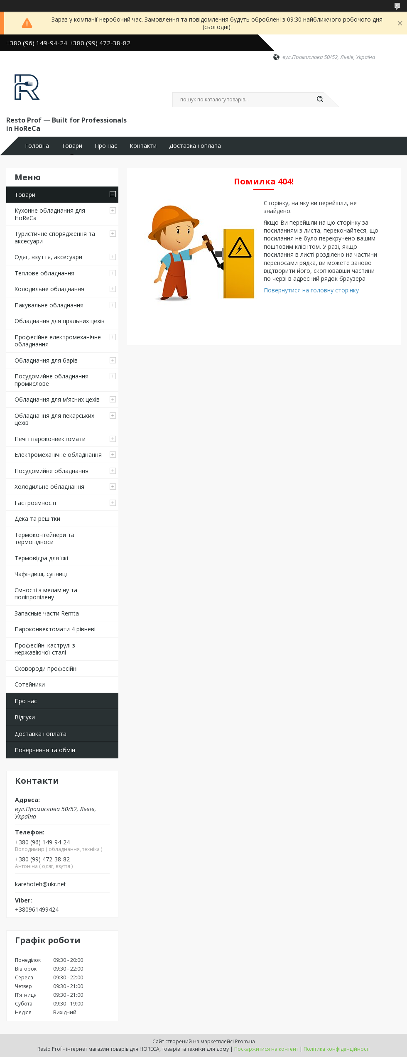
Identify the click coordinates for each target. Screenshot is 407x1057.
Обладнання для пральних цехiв (60, 321)
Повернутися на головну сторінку (311, 290)
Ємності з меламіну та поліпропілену (46, 593)
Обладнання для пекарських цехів (54, 419)
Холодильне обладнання (49, 289)
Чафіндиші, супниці (41, 574)
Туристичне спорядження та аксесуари (55, 237)
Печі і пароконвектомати (50, 439)
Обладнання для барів (46, 360)
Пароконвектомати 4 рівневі (55, 629)
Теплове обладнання (44, 273)
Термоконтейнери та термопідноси (44, 538)
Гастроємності (35, 503)
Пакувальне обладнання (49, 305)
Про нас (106, 146)
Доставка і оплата (195, 146)
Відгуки (25, 717)
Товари (71, 146)
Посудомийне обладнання (51, 471)
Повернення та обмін (45, 750)
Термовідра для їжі (41, 558)
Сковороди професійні (46, 668)
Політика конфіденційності (337, 1048)
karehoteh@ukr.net (40, 884)
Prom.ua (245, 1041)
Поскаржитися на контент (266, 1048)
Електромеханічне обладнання (58, 455)
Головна (37, 146)
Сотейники (30, 684)
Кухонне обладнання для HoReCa (50, 214)
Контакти (143, 146)
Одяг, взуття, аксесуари (48, 257)
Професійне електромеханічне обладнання (58, 340)
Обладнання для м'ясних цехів (57, 399)
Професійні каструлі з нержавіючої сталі (45, 649)
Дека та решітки (37, 518)
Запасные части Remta (47, 613)
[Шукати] (319, 99)
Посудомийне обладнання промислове (51, 379)
